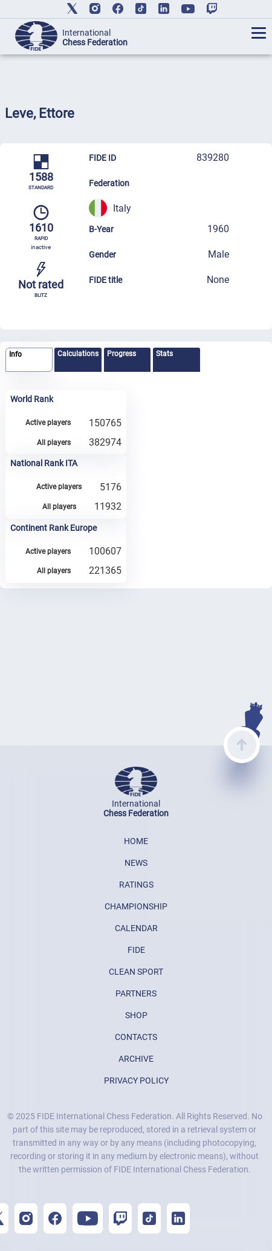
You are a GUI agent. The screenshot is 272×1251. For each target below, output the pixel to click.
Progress (121, 353)
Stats (164, 353)
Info (15, 354)
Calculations (78, 353)
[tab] (29, 360)
